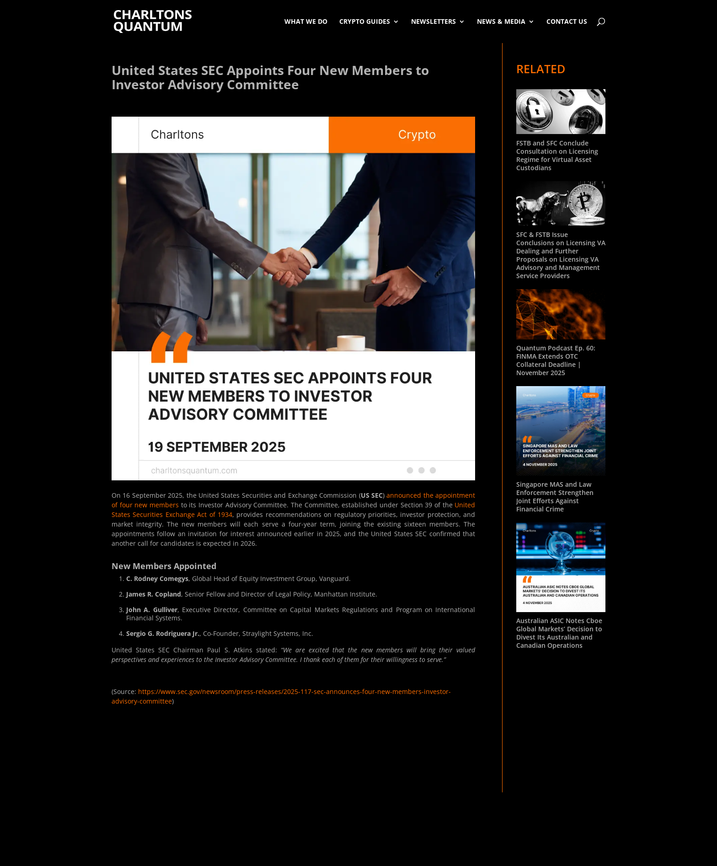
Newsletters (433, 21)
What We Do (305, 21)
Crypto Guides (364, 21)
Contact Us (566, 21)
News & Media (501, 21)
